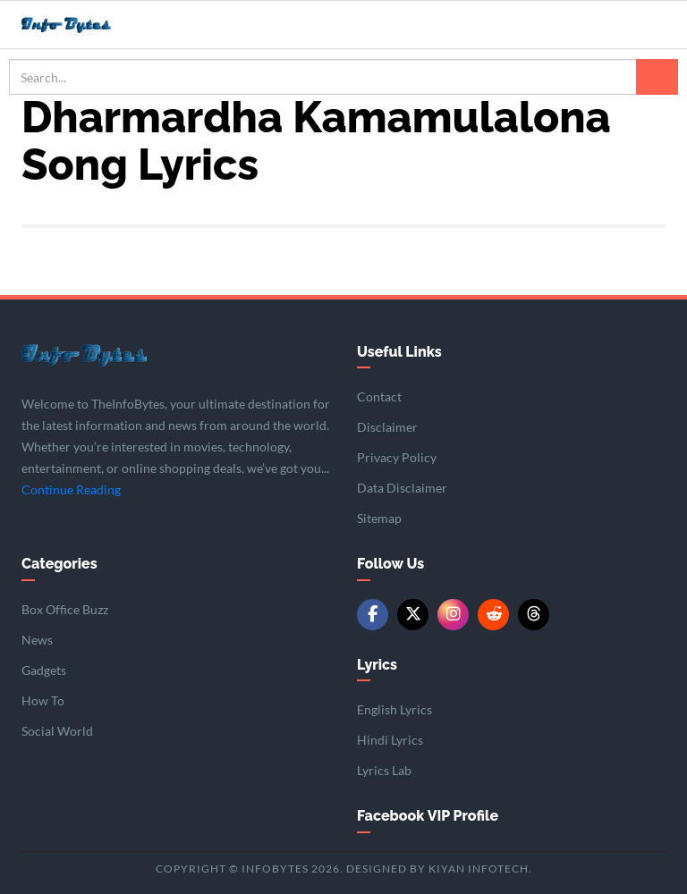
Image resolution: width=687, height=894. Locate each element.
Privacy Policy (397, 457)
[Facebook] (372, 614)
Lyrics (377, 664)
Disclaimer (387, 426)
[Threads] (533, 614)
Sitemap (379, 518)
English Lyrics (394, 709)
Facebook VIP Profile (427, 815)
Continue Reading (71, 489)
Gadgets (43, 670)
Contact (379, 396)
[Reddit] (493, 614)
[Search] (657, 77)
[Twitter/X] (412, 614)
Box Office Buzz (64, 609)
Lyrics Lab (384, 770)
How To (42, 700)
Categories (59, 563)
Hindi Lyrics (390, 739)
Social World (57, 730)
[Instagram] (453, 614)
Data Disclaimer (402, 487)
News (37, 639)
